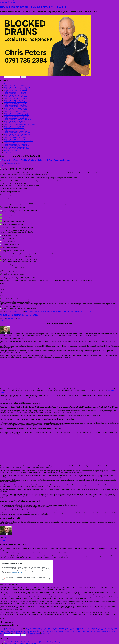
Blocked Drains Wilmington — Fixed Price (16, 145)
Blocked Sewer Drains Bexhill (47, 630)
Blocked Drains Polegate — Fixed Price (15, 131)
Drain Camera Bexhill (90, 630)
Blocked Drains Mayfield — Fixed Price (15, 121)
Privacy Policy (8, 152)
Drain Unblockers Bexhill (61, 631)
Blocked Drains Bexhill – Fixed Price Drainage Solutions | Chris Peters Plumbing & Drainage (35, 160)
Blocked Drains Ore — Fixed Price (14, 126)
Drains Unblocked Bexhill (103, 631)
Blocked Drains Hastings (105, 628)
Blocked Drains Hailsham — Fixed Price (15, 106)
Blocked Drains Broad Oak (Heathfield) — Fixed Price (20, 89)
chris (18, 163)
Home (5, 84)
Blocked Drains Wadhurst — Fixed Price (15, 144)
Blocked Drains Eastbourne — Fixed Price (16, 98)
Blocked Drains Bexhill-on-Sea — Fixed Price (17, 87)
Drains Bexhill (91, 631)
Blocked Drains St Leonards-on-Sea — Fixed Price (18, 141)
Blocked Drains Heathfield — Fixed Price (16, 110)
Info (5, 537)
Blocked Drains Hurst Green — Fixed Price (16, 115)
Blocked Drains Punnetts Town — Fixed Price (17, 132)
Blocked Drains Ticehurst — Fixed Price (15, 142)
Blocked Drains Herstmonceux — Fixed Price (17, 113)
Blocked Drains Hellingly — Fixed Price (15, 111)
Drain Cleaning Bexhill (60, 311)
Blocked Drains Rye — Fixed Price (14, 136)
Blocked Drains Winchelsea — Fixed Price (16, 147)
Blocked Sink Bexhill (63, 630)
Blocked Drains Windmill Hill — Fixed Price (17, 149)
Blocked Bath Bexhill (31, 628)
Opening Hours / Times (10, 150)
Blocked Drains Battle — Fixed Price (14, 85)
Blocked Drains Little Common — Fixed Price (17, 119)
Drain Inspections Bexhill (32, 631)
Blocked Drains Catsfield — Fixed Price (15, 93)
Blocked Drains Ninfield (15, 630)
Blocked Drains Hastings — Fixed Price (15, 108)
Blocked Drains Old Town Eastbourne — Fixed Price (19, 124)
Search (2, 77)
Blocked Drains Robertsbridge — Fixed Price (17, 134)
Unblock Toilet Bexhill (33, 633)
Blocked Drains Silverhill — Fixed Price (15, 139)
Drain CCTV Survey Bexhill (106, 630)
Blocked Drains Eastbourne (90, 628)
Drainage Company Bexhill (78, 631)
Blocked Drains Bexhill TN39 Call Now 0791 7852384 (33, 6)
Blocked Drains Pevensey (30, 630)
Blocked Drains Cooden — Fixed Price (15, 95)
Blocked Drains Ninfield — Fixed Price (15, 123)
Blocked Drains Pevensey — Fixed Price (15, 129)
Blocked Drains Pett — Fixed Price (14, 128)
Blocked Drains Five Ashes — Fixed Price (16, 103)
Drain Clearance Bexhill (75, 311)
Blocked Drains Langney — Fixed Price (15, 118)
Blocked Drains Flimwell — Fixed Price (15, 105)
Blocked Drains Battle (44, 628)
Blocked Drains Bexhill (12, 311)
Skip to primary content (7, 1)
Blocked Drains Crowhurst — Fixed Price (16, 97)
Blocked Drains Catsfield (73, 628)
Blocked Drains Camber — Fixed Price (15, 92)
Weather (2, 540)
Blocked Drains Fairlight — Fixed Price (15, 102)
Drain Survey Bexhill (47, 631)
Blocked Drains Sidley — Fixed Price (15, 137)
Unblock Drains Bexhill (19, 633)
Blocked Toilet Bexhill (46, 311)
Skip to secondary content (7, 2)
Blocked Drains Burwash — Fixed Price (15, 90)
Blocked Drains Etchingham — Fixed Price (16, 100)
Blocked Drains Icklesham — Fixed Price (16, 116)
